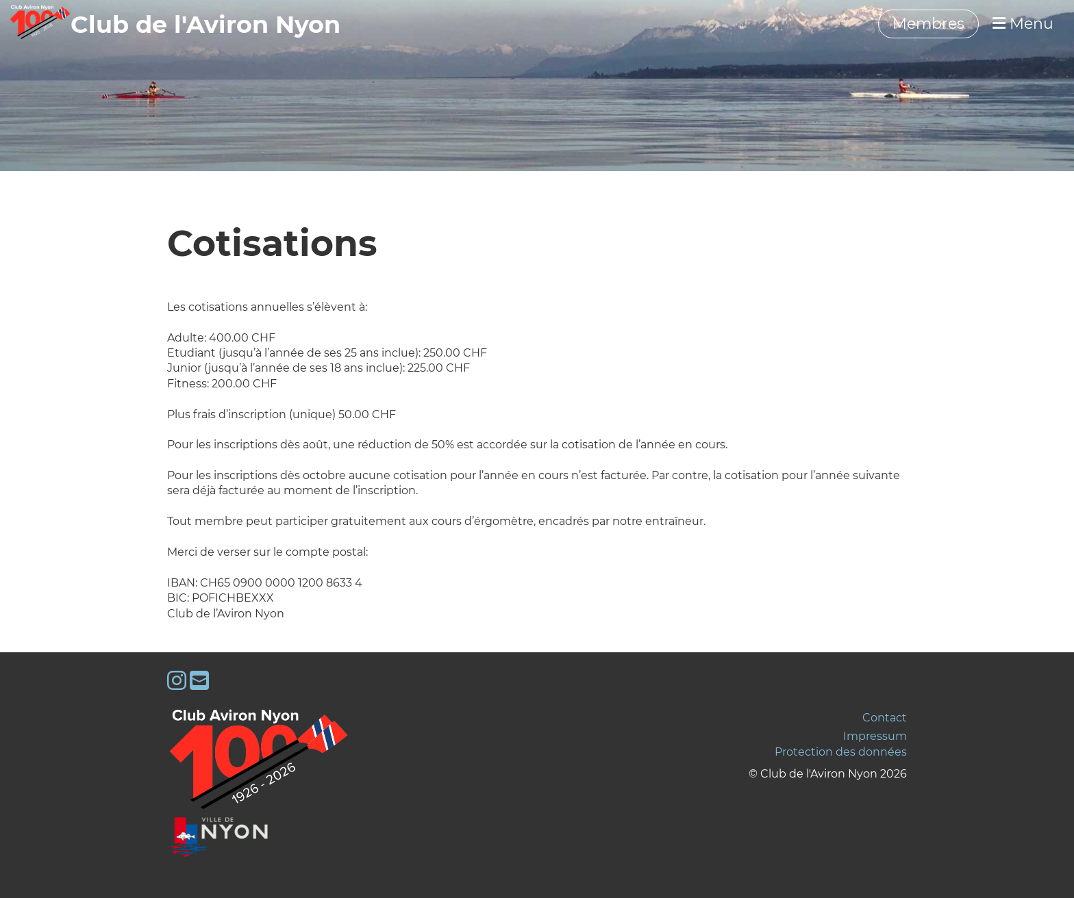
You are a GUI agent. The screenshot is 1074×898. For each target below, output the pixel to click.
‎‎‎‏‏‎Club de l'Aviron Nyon (205, 24)
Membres (928, 23)
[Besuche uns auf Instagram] (176, 680)
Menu (1022, 23)
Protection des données (841, 751)
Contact (884, 717)
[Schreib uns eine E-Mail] (199, 680)
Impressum (875, 736)
